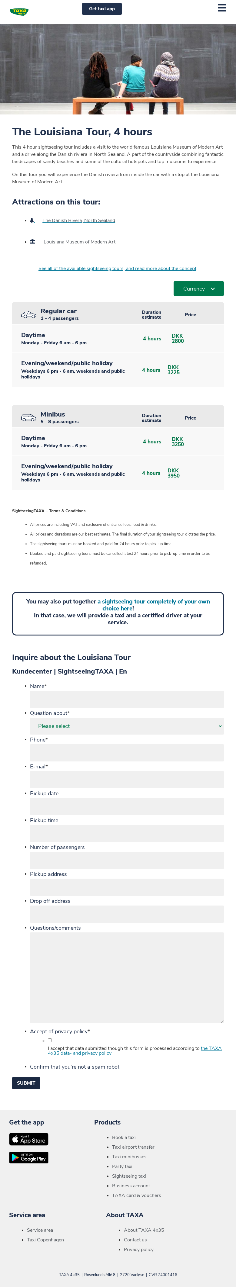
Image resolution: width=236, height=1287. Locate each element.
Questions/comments (55, 928)
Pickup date (44, 793)
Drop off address (50, 901)
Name (38, 686)
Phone (39, 739)
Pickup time (44, 820)
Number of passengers (57, 847)
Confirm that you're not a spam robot (74, 1067)
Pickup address (48, 874)
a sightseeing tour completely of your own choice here (154, 605)
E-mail (39, 766)
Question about (50, 713)
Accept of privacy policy (60, 1031)
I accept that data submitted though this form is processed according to (135, 1051)
